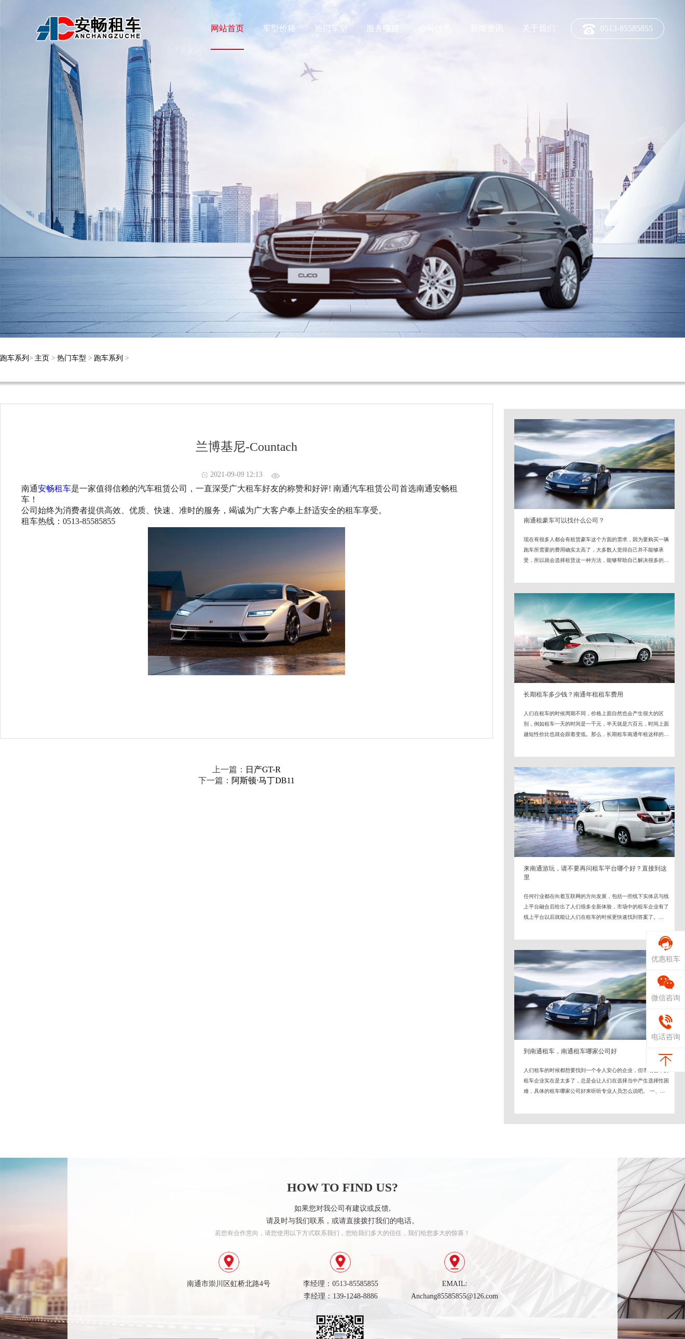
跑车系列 (14, 358)
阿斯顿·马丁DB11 (263, 780)
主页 (42, 358)
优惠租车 (663, 962)
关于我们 (538, 28)
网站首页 (227, 28)
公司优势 (434, 28)
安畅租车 (54, 488)
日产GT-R (263, 769)
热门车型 (331, 28)
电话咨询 (663, 1028)
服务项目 (383, 28)
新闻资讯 (486, 28)
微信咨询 (663, 1001)
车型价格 (279, 28)
